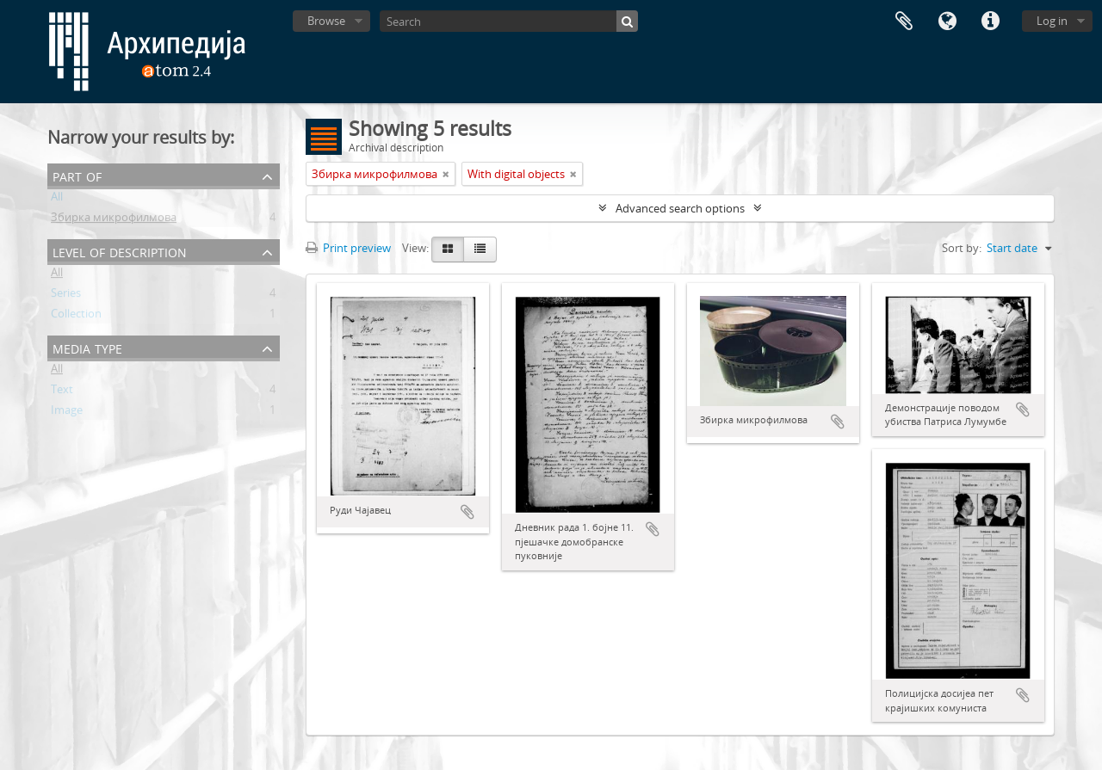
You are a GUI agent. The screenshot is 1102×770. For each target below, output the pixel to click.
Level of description (120, 250)
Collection (76, 316)
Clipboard (904, 21)
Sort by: (961, 248)
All (57, 199)
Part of (77, 175)
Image (67, 413)
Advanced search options (680, 208)
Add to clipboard (467, 512)
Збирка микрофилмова (113, 220)
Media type (87, 347)
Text (62, 392)
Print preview (348, 248)
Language (947, 21)
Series (66, 296)
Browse (326, 20)
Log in (1052, 20)
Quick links (990, 21)
